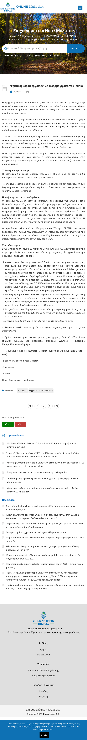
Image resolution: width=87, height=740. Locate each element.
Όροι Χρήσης (54, 709)
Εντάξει (44, 735)
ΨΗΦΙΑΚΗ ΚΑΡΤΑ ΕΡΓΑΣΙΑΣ (41, 390)
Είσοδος (43, 691)
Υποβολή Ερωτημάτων (43, 675)
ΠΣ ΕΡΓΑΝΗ (22, 390)
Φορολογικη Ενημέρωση (36, 55)
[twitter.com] (30, 406)
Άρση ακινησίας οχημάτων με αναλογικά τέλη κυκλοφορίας (36, 532)
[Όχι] (83, 731)
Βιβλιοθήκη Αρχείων (30, 36)
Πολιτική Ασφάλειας (35, 709)
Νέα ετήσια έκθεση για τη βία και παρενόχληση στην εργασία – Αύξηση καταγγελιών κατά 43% (43, 490)
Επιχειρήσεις (54, 55)
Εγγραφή (43, 696)
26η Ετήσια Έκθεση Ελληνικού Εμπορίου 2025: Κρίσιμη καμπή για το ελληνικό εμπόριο (41, 445)
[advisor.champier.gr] (56, 406)
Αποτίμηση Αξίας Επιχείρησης (43, 670)
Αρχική (12, 36)
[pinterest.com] (43, 406)
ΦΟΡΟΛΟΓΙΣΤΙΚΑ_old (53, 36)
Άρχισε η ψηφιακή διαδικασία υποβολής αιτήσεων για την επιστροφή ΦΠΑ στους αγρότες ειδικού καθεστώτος (45, 464)
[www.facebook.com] (37, 406)
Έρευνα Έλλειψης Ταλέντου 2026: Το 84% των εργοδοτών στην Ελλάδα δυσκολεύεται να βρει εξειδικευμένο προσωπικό (43, 455)
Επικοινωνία (43, 654)
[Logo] (43, 620)
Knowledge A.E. (51, 714)
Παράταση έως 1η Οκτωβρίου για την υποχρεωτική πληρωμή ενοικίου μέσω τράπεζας (43, 480)
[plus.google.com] (50, 406)
